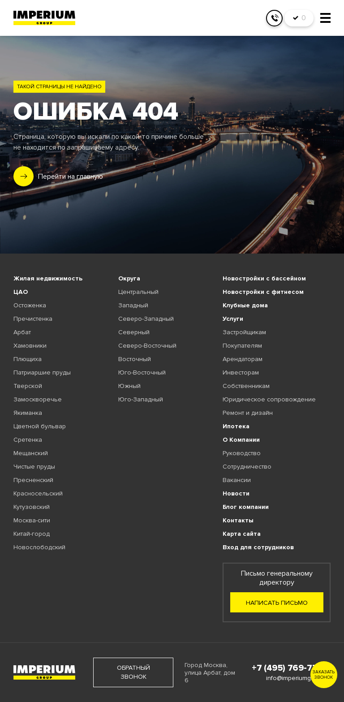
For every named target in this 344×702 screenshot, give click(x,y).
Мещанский (30, 453)
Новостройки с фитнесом (263, 292)
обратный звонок (133, 672)
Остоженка (29, 305)
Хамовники (30, 345)
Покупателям (242, 345)
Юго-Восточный (142, 372)
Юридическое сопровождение (269, 399)
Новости (236, 493)
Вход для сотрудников (258, 547)
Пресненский (33, 480)
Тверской (27, 386)
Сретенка (27, 440)
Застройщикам (244, 332)
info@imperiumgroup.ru (298, 678)
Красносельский (38, 493)
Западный (133, 305)
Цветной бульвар (39, 426)
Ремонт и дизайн (248, 413)
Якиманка (27, 413)
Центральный (138, 292)
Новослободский (39, 547)
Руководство (242, 453)
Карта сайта (242, 534)
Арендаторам (242, 359)
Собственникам (246, 386)
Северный (134, 332)
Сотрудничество (247, 466)
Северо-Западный (146, 319)
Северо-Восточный (147, 345)
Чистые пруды (34, 466)
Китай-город (31, 534)
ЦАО (20, 292)
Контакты (238, 520)
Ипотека (236, 426)
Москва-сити (31, 520)
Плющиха (27, 359)
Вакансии (237, 480)
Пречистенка (32, 319)
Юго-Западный (140, 399)
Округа (129, 278)
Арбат (22, 332)
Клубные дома (245, 305)
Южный (129, 386)
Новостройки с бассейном (264, 278)
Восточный (134, 359)
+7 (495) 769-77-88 (291, 668)
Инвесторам (241, 372)
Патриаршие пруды (42, 372)
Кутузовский (31, 507)
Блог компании (246, 507)
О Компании (241, 440)
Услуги (233, 319)
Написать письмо (277, 603)
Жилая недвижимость (47, 278)
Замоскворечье (37, 399)
